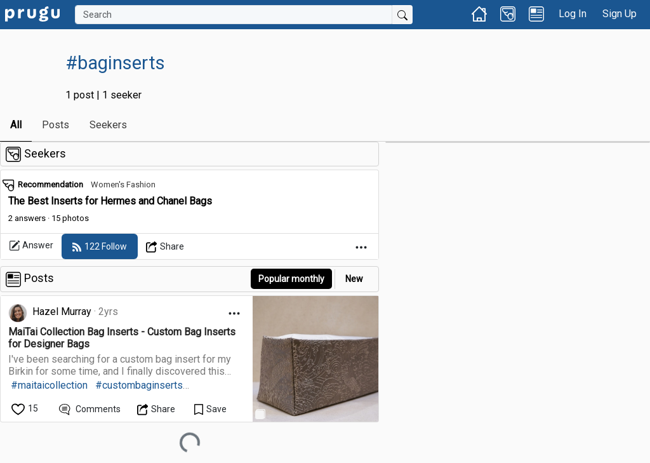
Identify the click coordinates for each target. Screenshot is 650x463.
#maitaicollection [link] (49, 385)
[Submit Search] (402, 14)
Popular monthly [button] (291, 279)
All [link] (16, 125)
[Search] (233, 14)
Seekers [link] (108, 125)
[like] (26, 409)
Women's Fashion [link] (123, 184)
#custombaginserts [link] (139, 385)
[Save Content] (210, 409)
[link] (32, 13)
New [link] (354, 279)
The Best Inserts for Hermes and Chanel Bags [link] (110, 201)
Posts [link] (55, 125)
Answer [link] (31, 246)
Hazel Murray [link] (61, 311)
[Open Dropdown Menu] (165, 246)
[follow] (100, 246)
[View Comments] (90, 409)
